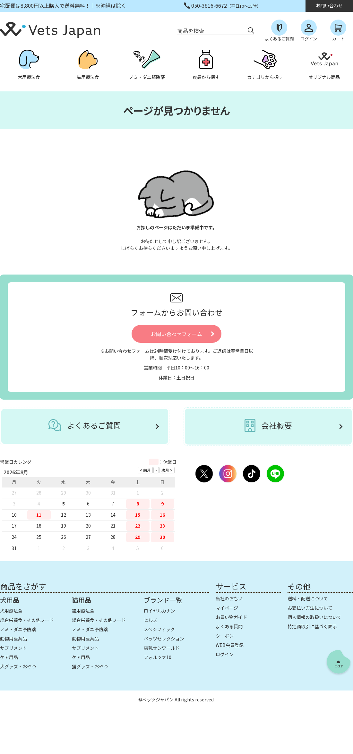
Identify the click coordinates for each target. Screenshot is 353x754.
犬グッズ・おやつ (18, 666)
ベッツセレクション (164, 638)
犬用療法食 (11, 610)
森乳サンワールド (162, 648)
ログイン (225, 654)
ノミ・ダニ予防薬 (18, 629)
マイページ (227, 608)
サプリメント (13, 648)
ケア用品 (9, 657)
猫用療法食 (83, 610)
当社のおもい (229, 598)
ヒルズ (150, 620)
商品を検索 (190, 31)
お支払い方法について (310, 608)
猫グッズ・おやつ (90, 666)
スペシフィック (159, 629)
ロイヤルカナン (159, 610)
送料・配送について (308, 598)
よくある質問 (229, 626)
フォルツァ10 (157, 657)
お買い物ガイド (231, 617)
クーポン (225, 635)
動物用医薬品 (13, 638)
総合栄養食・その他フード (27, 620)
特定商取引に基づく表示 (312, 626)
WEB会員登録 (230, 645)
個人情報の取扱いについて (314, 617)
